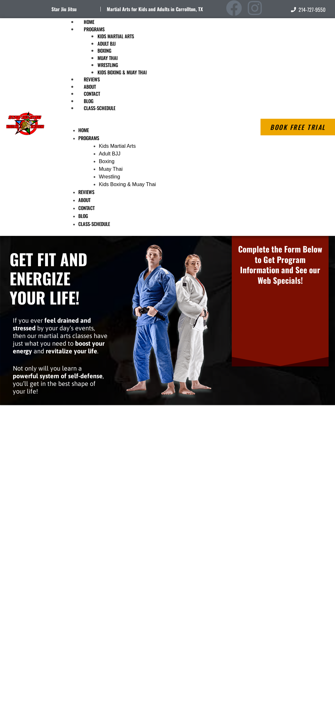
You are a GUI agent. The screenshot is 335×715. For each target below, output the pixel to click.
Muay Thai (107, 57)
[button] (145, 122)
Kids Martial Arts (115, 36)
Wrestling (107, 64)
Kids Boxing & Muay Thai (122, 72)
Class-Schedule (99, 107)
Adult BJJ (106, 43)
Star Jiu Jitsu (64, 8)
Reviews (86, 191)
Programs (94, 29)
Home (83, 129)
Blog (83, 215)
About (84, 199)
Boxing (104, 50)
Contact (86, 207)
